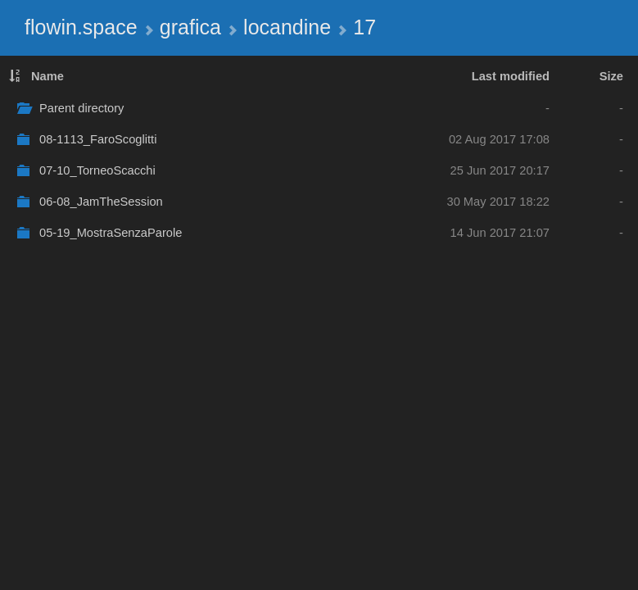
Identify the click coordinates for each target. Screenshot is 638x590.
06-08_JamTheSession (101, 201)
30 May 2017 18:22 (498, 201)
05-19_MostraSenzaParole (110, 232)
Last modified (511, 76)
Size (611, 76)
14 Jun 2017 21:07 (500, 232)
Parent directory (81, 108)
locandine (287, 27)
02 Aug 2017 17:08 (499, 139)
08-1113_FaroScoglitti (97, 139)
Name (47, 76)
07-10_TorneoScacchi (97, 170)
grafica (190, 27)
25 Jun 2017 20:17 (500, 170)
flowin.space (81, 27)
